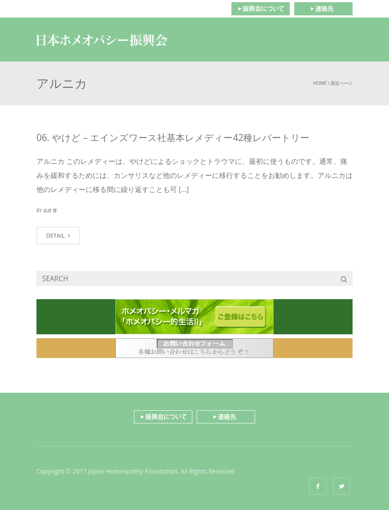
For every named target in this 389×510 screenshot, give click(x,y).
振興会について (260, 8)
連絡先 (323, 8)
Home (320, 83)
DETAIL (58, 235)
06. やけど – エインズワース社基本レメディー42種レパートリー (173, 137)
